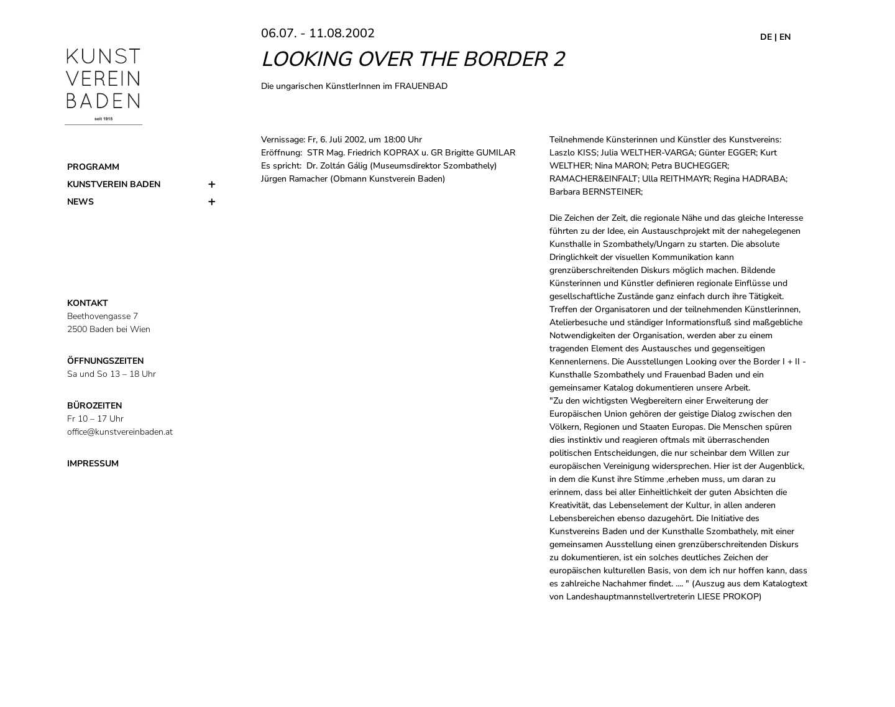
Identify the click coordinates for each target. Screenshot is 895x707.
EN (785, 37)
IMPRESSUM (93, 463)
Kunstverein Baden (113, 184)
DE (766, 37)
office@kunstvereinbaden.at (120, 432)
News (80, 202)
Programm (93, 167)
